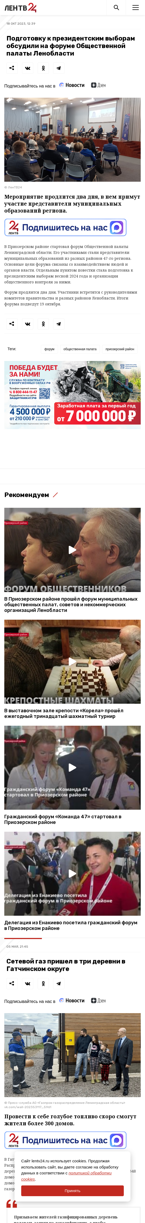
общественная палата (80, 349)
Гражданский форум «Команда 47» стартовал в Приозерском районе (62, 819)
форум (49, 349)
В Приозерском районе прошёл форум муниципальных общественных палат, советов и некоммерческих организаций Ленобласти (70, 604)
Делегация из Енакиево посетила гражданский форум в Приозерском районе (70, 925)
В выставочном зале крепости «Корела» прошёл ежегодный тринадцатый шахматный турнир (64, 713)
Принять (73, 1190)
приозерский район (120, 349)
